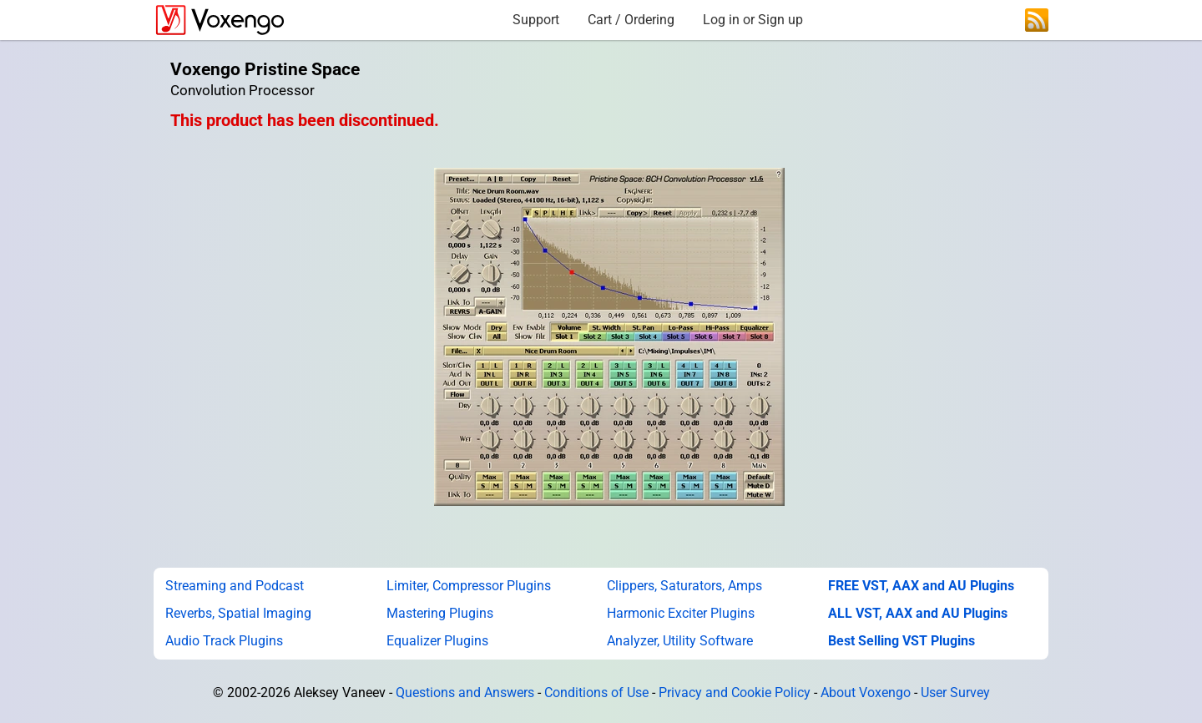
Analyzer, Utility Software (680, 641)
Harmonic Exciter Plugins (681, 613)
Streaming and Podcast (234, 586)
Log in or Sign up (753, 20)
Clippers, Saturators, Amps (684, 586)
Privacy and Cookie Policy (735, 692)
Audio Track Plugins (224, 641)
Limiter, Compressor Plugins (468, 586)
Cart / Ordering (631, 20)
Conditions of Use (596, 692)
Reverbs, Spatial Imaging (238, 613)
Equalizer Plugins (437, 641)
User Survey (955, 692)
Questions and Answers (465, 692)
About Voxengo (866, 692)
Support (536, 20)
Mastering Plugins (439, 613)
